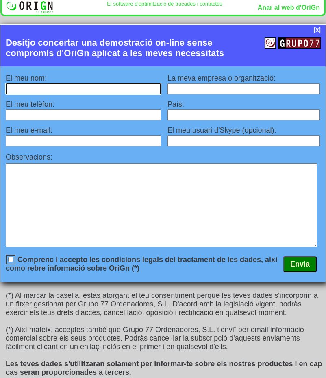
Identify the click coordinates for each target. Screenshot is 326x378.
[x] (317, 29)
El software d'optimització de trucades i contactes (164, 4)
